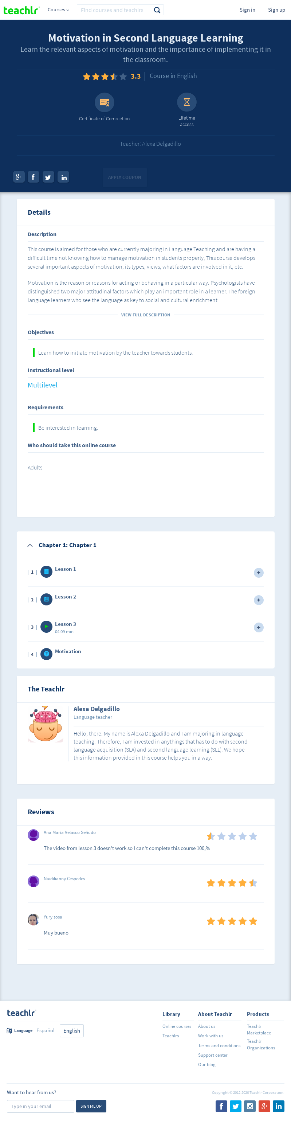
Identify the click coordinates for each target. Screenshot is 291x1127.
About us (206, 1026)
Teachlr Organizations (261, 1044)
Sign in (247, 9)
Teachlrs (170, 1036)
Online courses (176, 1026)
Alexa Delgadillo (97, 709)
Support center (213, 1055)
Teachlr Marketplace (259, 1029)
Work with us (210, 1036)
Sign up (276, 9)
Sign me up (91, 1106)
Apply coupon (124, 177)
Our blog (207, 1064)
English (71, 1030)
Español (45, 1030)
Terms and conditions (219, 1045)
